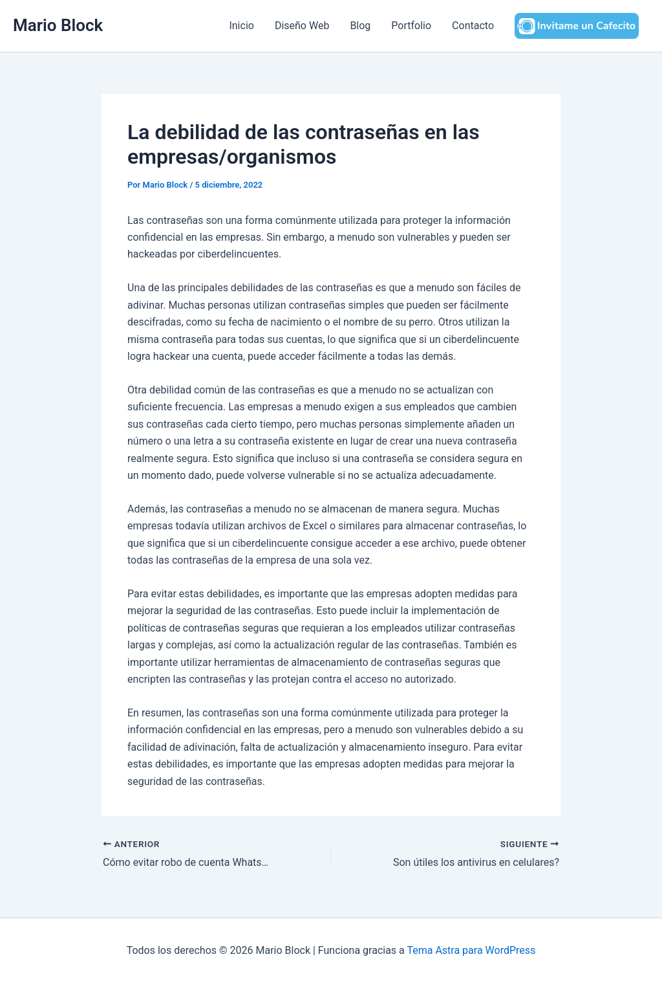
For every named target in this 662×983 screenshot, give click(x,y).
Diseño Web (302, 25)
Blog (360, 25)
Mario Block (58, 25)
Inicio (241, 25)
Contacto (473, 25)
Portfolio (411, 25)
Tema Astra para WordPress (471, 950)
